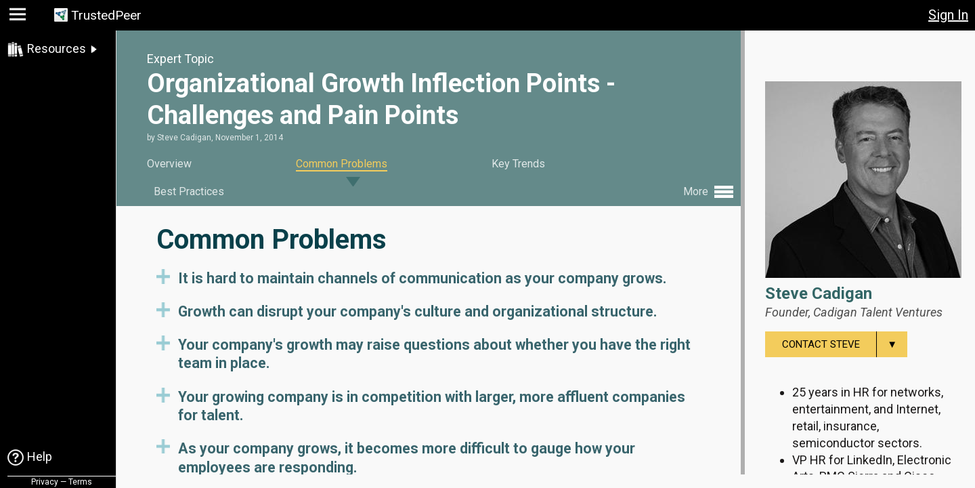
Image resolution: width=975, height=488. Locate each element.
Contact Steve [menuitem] (844, 344)
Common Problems (341, 163)
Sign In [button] (948, 15)
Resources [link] (56, 48)
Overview (169, 163)
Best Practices (189, 191)
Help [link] (39, 456)
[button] (19, 17)
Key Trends (518, 163)
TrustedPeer (106, 15)
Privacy (44, 482)
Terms (80, 482)
